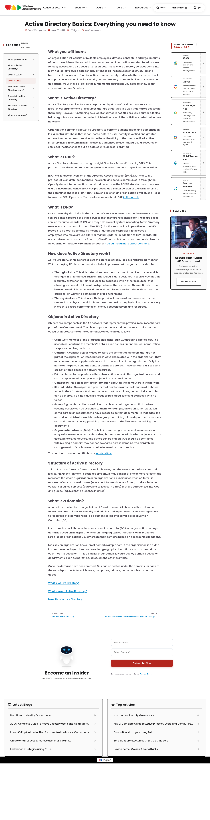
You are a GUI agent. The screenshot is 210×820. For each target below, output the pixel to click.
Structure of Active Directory (21, 107)
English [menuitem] (107, 760)
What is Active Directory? (21, 67)
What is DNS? (21, 80)
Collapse (25, 47)
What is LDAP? (21, 74)
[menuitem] (105, 760)
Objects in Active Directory (21, 98)
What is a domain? (21, 115)
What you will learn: (21, 59)
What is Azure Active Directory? (67, 591)
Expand (24, 43)
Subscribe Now (142, 662)
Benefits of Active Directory (65, 599)
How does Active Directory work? (21, 88)
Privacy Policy (146, 672)
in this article (131, 197)
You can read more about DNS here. (127, 243)
